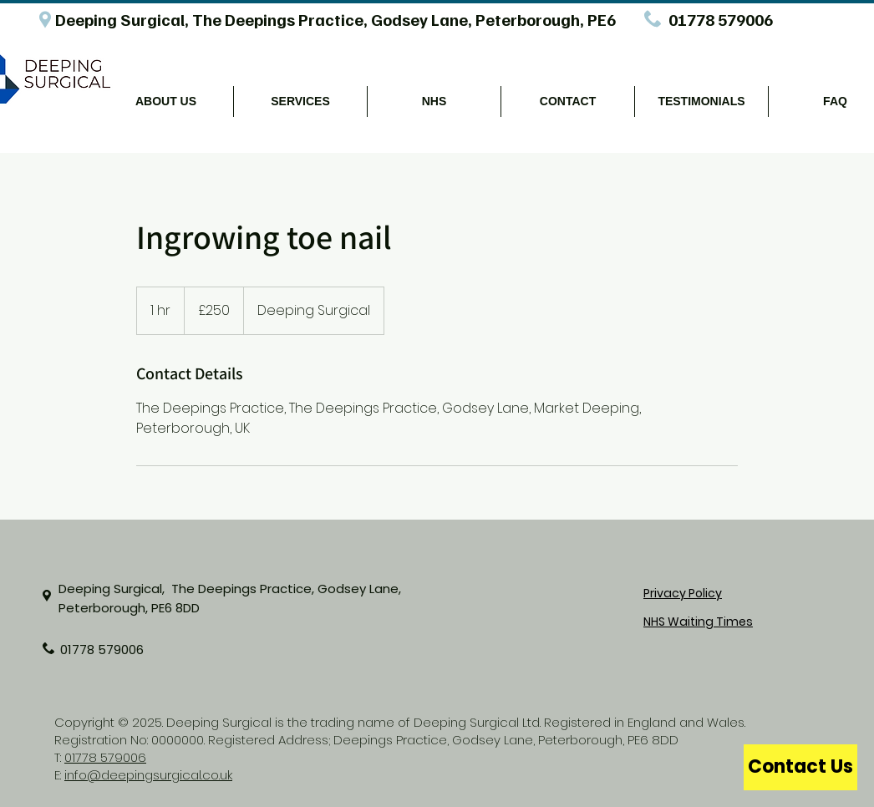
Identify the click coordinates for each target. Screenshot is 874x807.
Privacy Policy (682, 593)
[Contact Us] (800, 767)
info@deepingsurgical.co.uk (148, 775)
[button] (166, 101)
